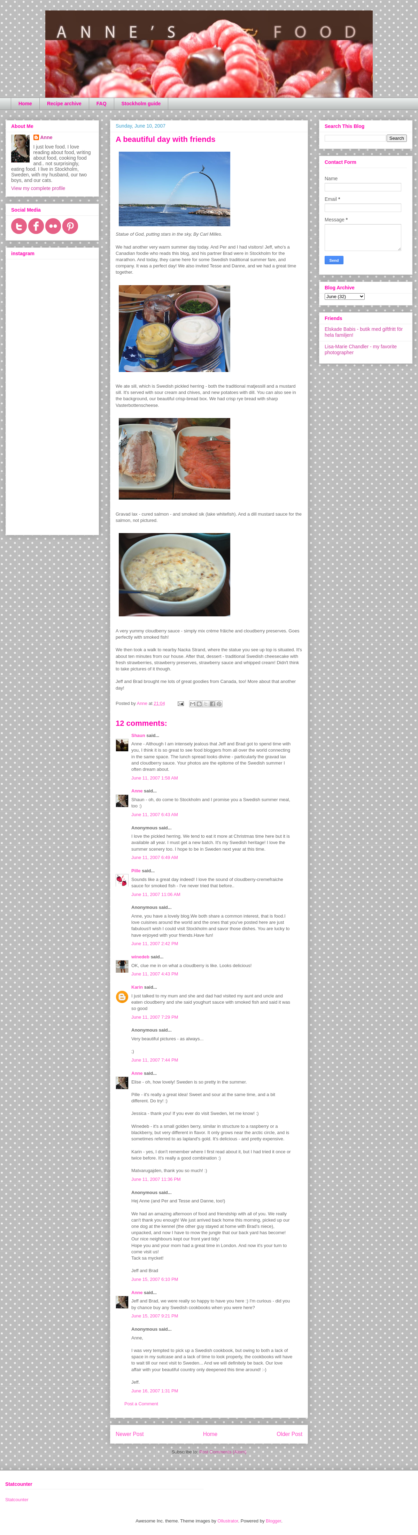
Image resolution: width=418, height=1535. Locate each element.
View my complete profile (38, 188)
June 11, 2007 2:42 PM (154, 943)
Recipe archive (64, 103)
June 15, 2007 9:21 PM (154, 1316)
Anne (137, 790)
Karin (137, 987)
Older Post (289, 1434)
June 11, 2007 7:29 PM (154, 1017)
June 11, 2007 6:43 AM (154, 814)
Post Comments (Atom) (222, 1451)
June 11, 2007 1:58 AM (154, 778)
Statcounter (17, 1499)
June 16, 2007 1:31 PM (154, 1390)
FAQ (101, 103)
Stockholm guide (141, 103)
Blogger (273, 1520)
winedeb (140, 956)
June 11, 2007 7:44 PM (154, 1060)
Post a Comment (141, 1403)
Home (25, 103)
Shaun (138, 735)
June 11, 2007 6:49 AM (154, 857)
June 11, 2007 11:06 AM (155, 894)
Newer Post (130, 1434)
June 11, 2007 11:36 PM (156, 1179)
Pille (136, 870)
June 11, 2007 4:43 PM (154, 974)
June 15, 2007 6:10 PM (154, 1279)
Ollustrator (227, 1520)
